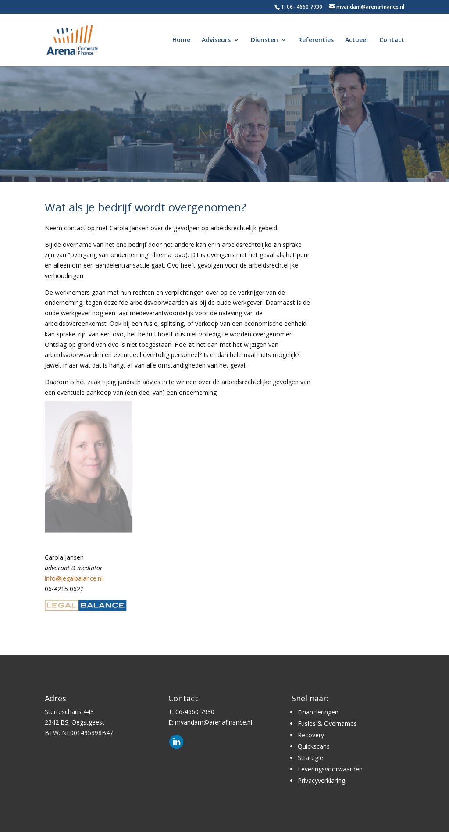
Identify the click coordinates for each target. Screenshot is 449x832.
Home (181, 40)
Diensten (264, 40)
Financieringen (318, 712)
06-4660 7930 (194, 711)
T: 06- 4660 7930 (301, 7)
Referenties (316, 40)
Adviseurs (216, 40)
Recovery (311, 735)
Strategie (310, 757)
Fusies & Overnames (327, 723)
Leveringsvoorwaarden (330, 769)
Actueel (356, 40)
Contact (391, 40)
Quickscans (314, 746)
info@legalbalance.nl (74, 578)
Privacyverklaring (321, 780)
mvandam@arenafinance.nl (213, 722)
